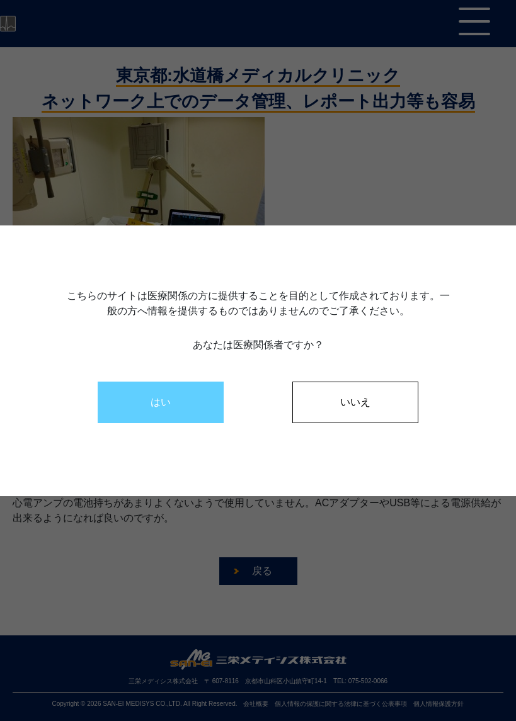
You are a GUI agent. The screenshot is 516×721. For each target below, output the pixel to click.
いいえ (355, 402)
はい (161, 402)
